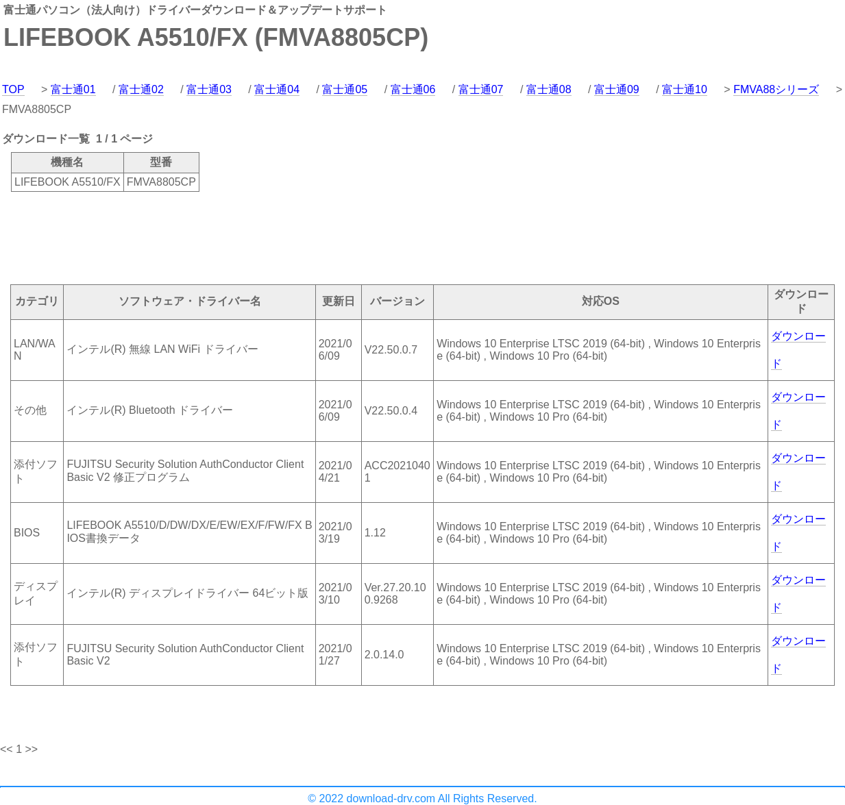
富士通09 (616, 89)
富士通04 (276, 89)
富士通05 (344, 89)
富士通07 (481, 89)
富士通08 (549, 89)
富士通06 (413, 89)
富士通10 (684, 89)
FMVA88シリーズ (776, 89)
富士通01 (73, 89)
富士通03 (209, 89)
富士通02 (141, 89)
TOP (13, 89)
